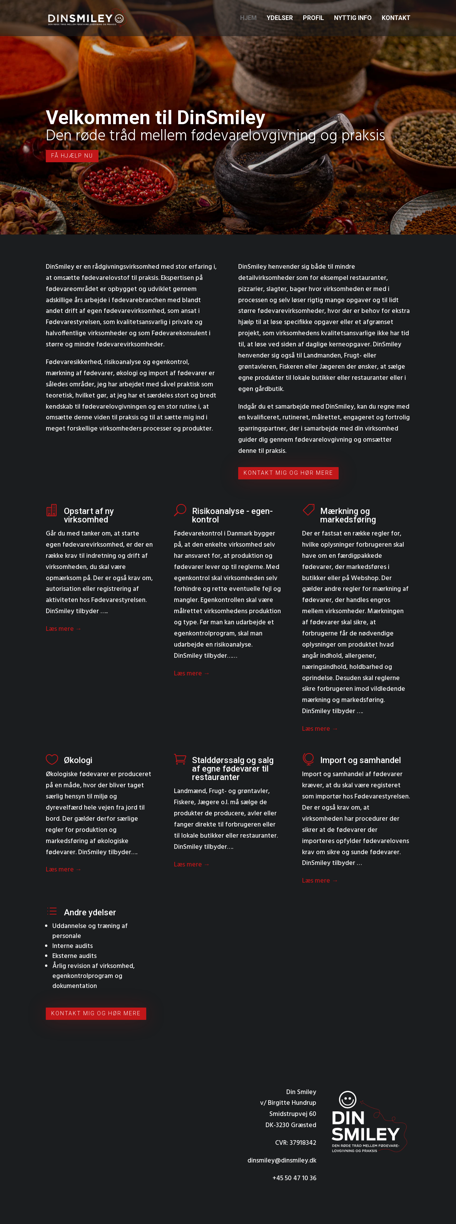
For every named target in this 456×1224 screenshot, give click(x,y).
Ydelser (280, 18)
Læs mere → (64, 629)
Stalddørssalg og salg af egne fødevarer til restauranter (233, 768)
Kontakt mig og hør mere (288, 473)
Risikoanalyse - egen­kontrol (232, 515)
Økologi (78, 760)
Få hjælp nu (72, 156)
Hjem (248, 18)
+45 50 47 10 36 (294, 1178)
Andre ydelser (90, 912)
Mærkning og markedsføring (348, 515)
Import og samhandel (360, 760)
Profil (313, 18)
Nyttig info (353, 18)
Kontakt (396, 18)
